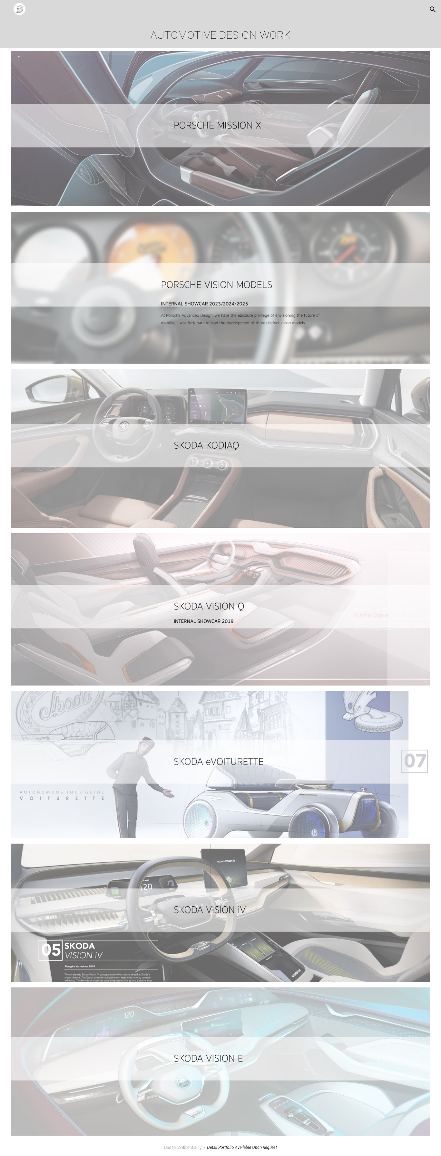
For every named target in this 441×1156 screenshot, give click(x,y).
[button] (433, 9)
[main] (220, 33)
